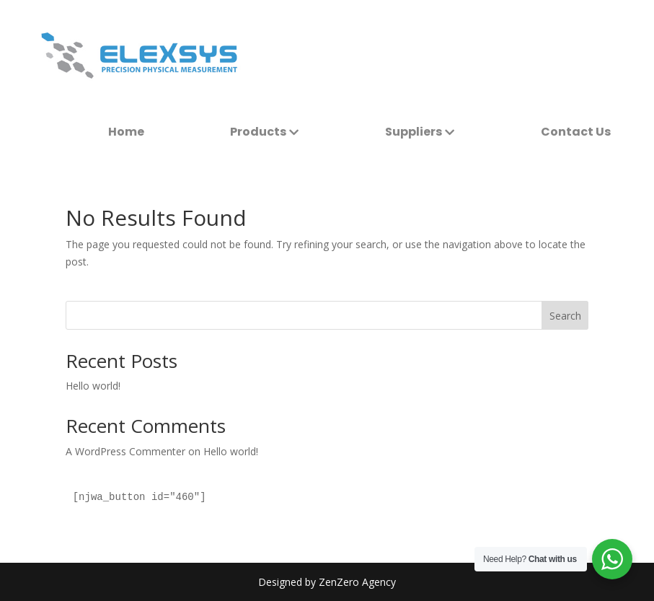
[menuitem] (126, 132)
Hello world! (93, 385)
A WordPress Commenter (125, 451)
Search (565, 316)
